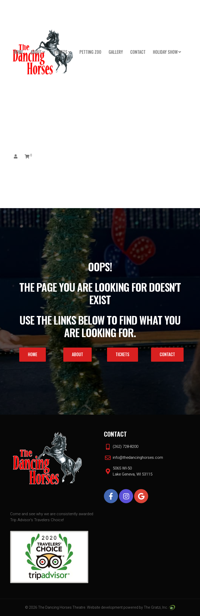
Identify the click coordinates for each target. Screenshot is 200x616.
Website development (105, 607)
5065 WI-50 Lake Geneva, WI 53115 (132, 471)
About (36, 52)
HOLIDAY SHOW (165, 52)
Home (18, 52)
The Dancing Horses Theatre (61, 607)
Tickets (60, 52)
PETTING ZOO (90, 52)
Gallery (116, 52)
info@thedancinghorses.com (138, 457)
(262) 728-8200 (125, 446)
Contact (138, 52)
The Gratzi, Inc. (159, 607)
